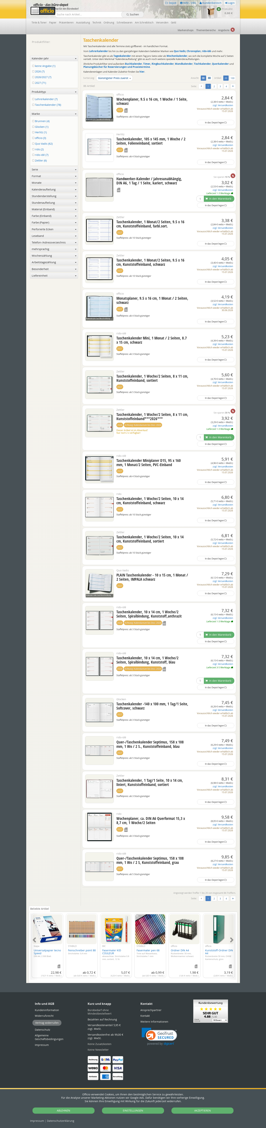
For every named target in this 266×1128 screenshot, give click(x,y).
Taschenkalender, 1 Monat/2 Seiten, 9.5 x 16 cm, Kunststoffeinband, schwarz (150, 262)
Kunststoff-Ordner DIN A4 (219, 954)
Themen (206, 30)
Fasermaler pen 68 (148, 953)
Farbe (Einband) (54, 216)
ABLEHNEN (63, 1110)
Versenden (162, 22)
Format (54, 176)
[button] (159, 1036)
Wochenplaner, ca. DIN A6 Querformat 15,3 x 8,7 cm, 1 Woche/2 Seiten (150, 820)
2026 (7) (39, 71)
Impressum (37, 1121)
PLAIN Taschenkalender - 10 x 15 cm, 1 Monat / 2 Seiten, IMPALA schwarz (152, 577)
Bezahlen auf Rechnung (102, 1019)
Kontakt (145, 1015)
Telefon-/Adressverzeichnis (54, 242)
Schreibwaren (124, 22)
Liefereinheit (54, 275)
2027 (119, 110)
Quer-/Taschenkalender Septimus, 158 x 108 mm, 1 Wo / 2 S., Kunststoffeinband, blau (150, 744)
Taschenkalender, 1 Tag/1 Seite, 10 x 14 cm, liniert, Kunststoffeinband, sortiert (149, 782)
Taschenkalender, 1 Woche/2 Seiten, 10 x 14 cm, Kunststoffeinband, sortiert (150, 539)
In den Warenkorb (218, 198)
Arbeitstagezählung (54, 262)
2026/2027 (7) (42, 77)
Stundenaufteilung (54, 202)
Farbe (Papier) (54, 222)
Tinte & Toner (39, 22)
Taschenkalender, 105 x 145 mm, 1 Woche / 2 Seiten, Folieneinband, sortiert (151, 141)
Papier (52, 22)
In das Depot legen (216, 122)
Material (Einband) (54, 209)
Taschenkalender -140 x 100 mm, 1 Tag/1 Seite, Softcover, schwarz (152, 706)
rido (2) (39, 149)
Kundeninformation (47, 1010)
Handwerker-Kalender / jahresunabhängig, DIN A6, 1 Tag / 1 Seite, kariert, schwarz (149, 180)
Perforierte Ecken (54, 229)
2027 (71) (40, 82)
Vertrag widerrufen (47, 1022)
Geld (173, 22)
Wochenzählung (54, 255)
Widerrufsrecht (44, 1015)
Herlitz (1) (40, 132)
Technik (96, 22)
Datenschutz (60, 1121)
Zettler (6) (40, 160)
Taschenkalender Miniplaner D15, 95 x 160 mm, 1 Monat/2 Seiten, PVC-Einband (148, 462)
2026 (119, 425)
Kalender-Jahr (54, 58)
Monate (54, 182)
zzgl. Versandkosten (223, 105)
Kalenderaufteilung (54, 189)
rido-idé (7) (41, 155)
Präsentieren (66, 22)
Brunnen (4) (41, 121)
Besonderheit (54, 269)
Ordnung (109, 22)
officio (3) (40, 138)
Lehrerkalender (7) (46, 99)
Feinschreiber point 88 (82, 952)
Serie (54, 169)
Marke (54, 113)
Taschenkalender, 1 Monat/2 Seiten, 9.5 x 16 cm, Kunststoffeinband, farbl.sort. (150, 224)
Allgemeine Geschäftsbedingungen (49, 1037)
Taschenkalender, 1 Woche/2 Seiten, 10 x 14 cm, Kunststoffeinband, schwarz (150, 500)
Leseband (54, 236)
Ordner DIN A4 (182, 953)
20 (226, 78)
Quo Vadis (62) (43, 143)
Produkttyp (54, 91)
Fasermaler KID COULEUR (115, 954)
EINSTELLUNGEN (133, 1110)
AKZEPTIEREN (202, 1110)
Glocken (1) (41, 126)
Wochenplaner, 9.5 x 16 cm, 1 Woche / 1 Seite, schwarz (152, 101)
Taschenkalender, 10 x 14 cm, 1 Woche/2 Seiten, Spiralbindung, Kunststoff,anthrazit (149, 614)
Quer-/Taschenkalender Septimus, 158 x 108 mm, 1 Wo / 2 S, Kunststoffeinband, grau (150, 860)
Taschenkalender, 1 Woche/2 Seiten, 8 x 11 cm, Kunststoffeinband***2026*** (152, 416)
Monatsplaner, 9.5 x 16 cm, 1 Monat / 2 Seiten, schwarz (152, 300)
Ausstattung (83, 22)
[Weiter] (233, 86)
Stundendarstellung (54, 196)
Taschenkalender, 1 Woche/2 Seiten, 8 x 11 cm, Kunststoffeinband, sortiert (152, 378)
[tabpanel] (133, 944)
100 (232, 78)
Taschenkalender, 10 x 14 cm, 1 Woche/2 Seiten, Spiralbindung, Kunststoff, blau (147, 660)
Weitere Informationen (154, 1021)
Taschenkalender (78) (47, 104)
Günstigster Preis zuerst (114, 78)
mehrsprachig (54, 249)
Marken (186, 30)
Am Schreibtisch (144, 22)
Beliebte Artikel (39, 908)
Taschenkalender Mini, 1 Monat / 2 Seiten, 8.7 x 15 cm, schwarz (151, 340)
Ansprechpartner (151, 1010)
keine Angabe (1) (44, 66)
